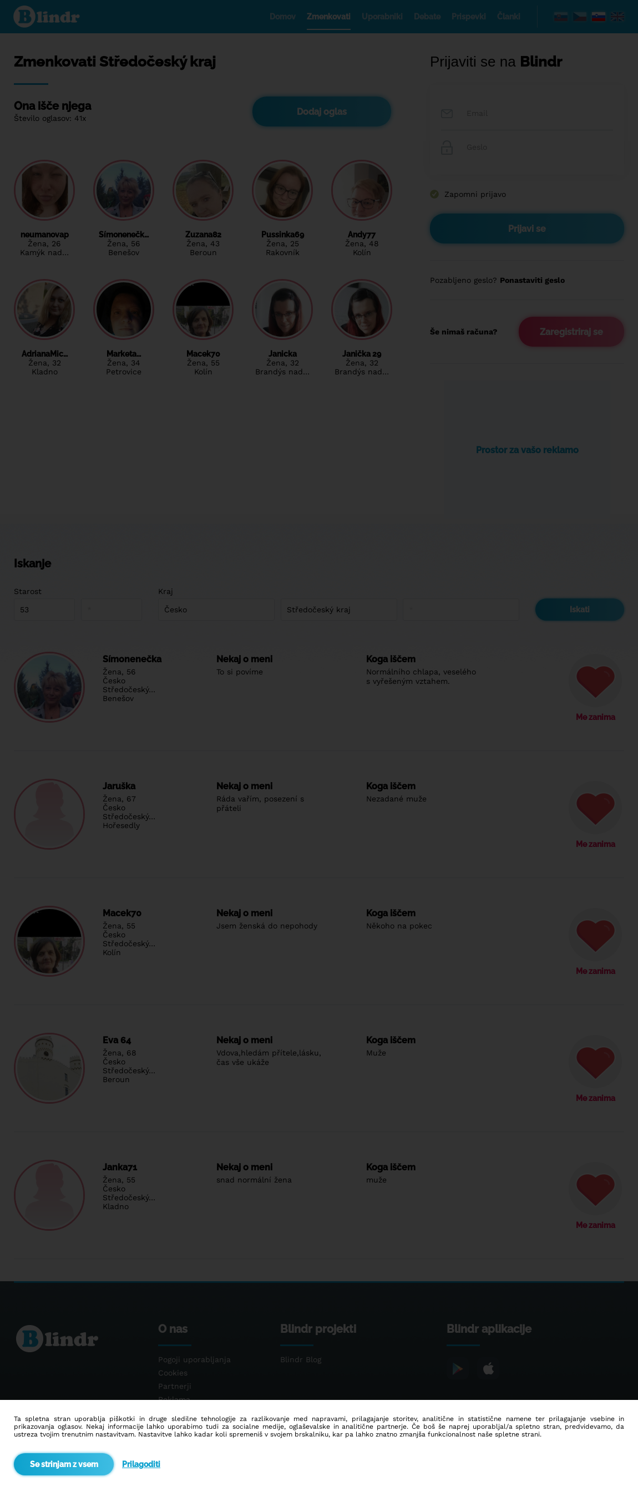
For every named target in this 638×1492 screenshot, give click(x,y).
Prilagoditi (141, 1464)
